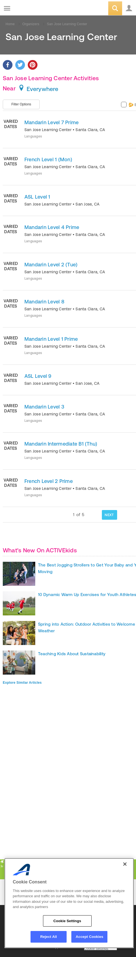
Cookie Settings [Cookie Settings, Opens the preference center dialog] (67, 921)
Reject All (48, 937)
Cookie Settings (96, 948)
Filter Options (21, 104)
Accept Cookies (89, 937)
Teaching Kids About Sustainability (71, 653)
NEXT (109, 515)
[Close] (125, 864)
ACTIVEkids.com (32, 9)
